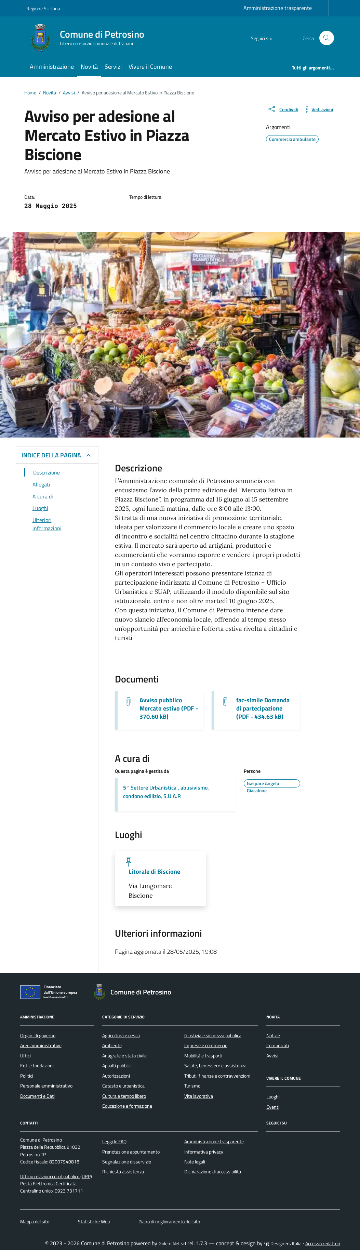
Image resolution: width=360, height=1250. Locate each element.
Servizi (113, 66)
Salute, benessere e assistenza (215, 1065)
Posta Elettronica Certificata (48, 1183)
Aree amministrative (41, 1045)
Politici (26, 1076)
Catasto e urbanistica (123, 1086)
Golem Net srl (172, 1243)
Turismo (192, 1086)
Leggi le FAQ (114, 1141)
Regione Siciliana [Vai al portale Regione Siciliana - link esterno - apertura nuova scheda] (43, 8)
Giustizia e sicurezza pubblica (212, 1035)
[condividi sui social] (282, 109)
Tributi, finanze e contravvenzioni (217, 1076)
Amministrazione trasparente (277, 8)
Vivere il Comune (150, 66)
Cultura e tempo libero (124, 1096)
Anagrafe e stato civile (124, 1055)
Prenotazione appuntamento (131, 1152)
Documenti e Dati (37, 1096)
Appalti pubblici (117, 1065)
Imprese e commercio (205, 1045)
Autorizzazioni (116, 1076)
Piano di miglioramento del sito (169, 1221)
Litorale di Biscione (154, 872)
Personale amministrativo (46, 1086)
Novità (89, 66)
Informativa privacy (203, 1152)
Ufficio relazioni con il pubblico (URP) (56, 1176)
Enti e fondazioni (37, 1065)
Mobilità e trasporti (203, 1055)
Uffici (25, 1055)
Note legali (194, 1162)
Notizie (273, 1035)
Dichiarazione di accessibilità (212, 1171)
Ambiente (112, 1045)
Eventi (272, 1107)
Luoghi (273, 1097)
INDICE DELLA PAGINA (51, 455)
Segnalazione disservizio (126, 1162)
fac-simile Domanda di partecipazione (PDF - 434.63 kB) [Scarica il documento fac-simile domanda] (263, 708)
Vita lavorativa (198, 1096)
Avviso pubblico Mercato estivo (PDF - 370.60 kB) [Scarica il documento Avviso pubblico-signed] (168, 708)
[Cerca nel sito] (326, 38)
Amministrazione (52, 66)
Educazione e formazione (127, 1106)
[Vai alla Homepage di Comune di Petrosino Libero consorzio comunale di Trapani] (89, 38)
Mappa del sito (34, 1221)
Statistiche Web (94, 1221)
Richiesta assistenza (123, 1171)
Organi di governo (37, 1035)
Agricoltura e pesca (121, 1035)
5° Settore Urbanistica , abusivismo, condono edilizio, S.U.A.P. (166, 791)
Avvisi (272, 1055)
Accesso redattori (322, 1243)
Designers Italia (283, 1243)
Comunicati (277, 1045)
